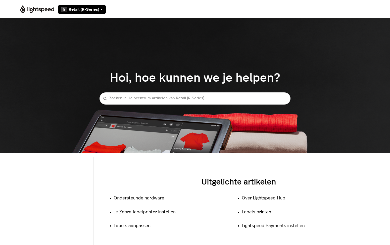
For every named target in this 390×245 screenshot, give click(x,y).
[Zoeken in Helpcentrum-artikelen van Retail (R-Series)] (195, 98)
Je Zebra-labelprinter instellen (145, 212)
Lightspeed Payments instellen (273, 226)
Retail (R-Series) (82, 9)
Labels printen (256, 212)
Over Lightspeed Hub (263, 198)
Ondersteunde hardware (139, 198)
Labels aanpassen (132, 226)
